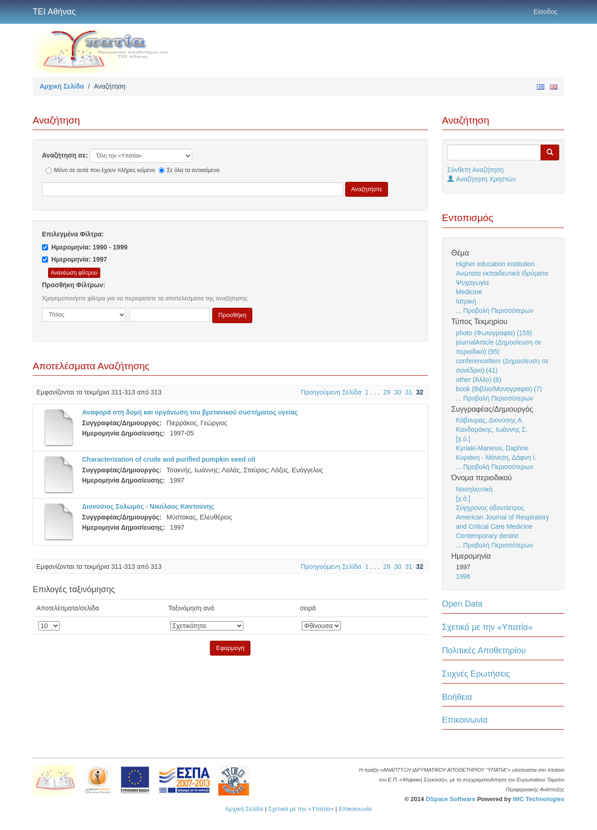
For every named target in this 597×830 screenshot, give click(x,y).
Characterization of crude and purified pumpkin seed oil (168, 459)
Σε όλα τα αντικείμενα (189, 170)
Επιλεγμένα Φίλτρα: (73, 234)
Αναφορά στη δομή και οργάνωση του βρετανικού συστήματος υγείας (190, 412)
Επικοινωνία (465, 720)
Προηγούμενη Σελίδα (331, 392)
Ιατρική (466, 301)
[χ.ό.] (463, 439)
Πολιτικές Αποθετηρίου (484, 650)
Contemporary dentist (487, 536)
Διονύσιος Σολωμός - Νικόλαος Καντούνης (148, 506)
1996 (463, 576)
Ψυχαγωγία (472, 282)
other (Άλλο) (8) (478, 379)
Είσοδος (545, 11)
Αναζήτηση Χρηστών (481, 179)
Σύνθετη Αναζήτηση (475, 169)
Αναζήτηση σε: (65, 155)
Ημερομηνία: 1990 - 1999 (84, 247)
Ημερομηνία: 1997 (74, 259)
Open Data (462, 604)
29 (387, 392)
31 (408, 392)
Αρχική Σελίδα (62, 86)
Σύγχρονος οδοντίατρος (490, 508)
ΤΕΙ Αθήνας (54, 11)
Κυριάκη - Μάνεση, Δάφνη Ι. (496, 457)
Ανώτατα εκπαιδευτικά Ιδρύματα (502, 273)
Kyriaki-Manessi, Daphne (492, 448)
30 (398, 392)
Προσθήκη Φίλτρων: (73, 285)
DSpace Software (450, 798)
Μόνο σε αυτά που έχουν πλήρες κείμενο (100, 170)
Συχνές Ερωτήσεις (476, 673)
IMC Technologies (538, 798)
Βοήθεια (457, 697)
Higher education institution (495, 264)
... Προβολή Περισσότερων (495, 310)
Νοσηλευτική (474, 489)
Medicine (469, 292)
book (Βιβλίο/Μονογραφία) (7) (499, 389)
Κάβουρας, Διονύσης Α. (490, 420)
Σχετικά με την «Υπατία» (487, 627)
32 (419, 392)
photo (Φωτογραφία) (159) (494, 333)
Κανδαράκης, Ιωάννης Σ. (492, 429)
